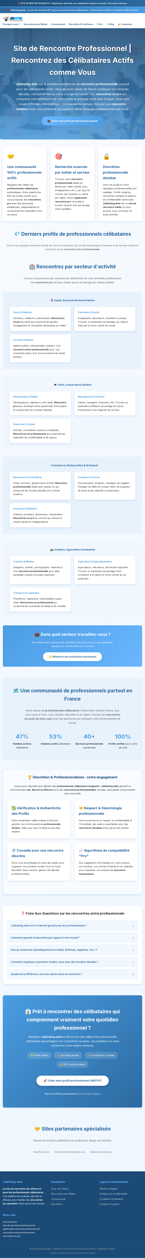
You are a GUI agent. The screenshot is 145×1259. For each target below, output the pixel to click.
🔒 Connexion (125, 24)
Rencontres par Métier (36, 24)
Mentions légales (109, 1189)
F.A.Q (99, 24)
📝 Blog (110, 24)
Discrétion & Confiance (81, 24)
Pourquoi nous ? (11, 24)
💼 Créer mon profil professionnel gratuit (72, 121)
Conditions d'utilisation (111, 1199)
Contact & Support (110, 1205)
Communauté (58, 24)
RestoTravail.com (41, 1153)
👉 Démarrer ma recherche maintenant (72, 657)
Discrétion (56, 1205)
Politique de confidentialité (113, 1194)
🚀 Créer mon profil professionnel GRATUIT (72, 1081)
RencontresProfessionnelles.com (69, 1153)
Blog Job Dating (59, 1189)
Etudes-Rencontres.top (101, 1153)
